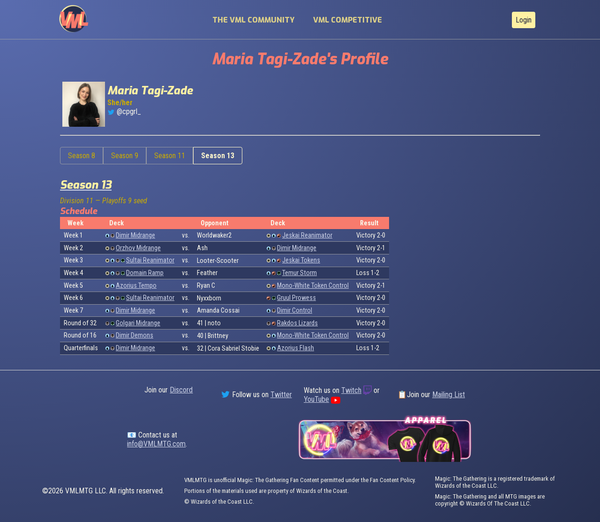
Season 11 (169, 155)
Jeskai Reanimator (307, 235)
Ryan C (206, 286)
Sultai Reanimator (150, 260)
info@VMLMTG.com (156, 443)
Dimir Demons (134, 335)
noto (214, 323)
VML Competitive (347, 20)
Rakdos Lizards (297, 323)
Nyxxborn (209, 298)
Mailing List (448, 394)
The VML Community (253, 20)
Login (524, 19)
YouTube (316, 399)
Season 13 (217, 155)
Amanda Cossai (218, 311)
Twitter (281, 394)
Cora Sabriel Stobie (233, 349)
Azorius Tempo (136, 286)
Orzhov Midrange (138, 248)
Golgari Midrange (138, 323)
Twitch (351, 390)
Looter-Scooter (218, 261)
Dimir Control (294, 311)
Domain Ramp (145, 273)
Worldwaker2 (214, 235)
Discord (181, 389)
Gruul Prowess (296, 298)
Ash (202, 248)
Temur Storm (299, 273)
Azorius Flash (295, 348)
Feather (207, 273)
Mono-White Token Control (313, 286)
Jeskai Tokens (301, 260)
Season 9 (124, 155)
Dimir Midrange (135, 235)
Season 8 (81, 155)
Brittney (218, 336)
